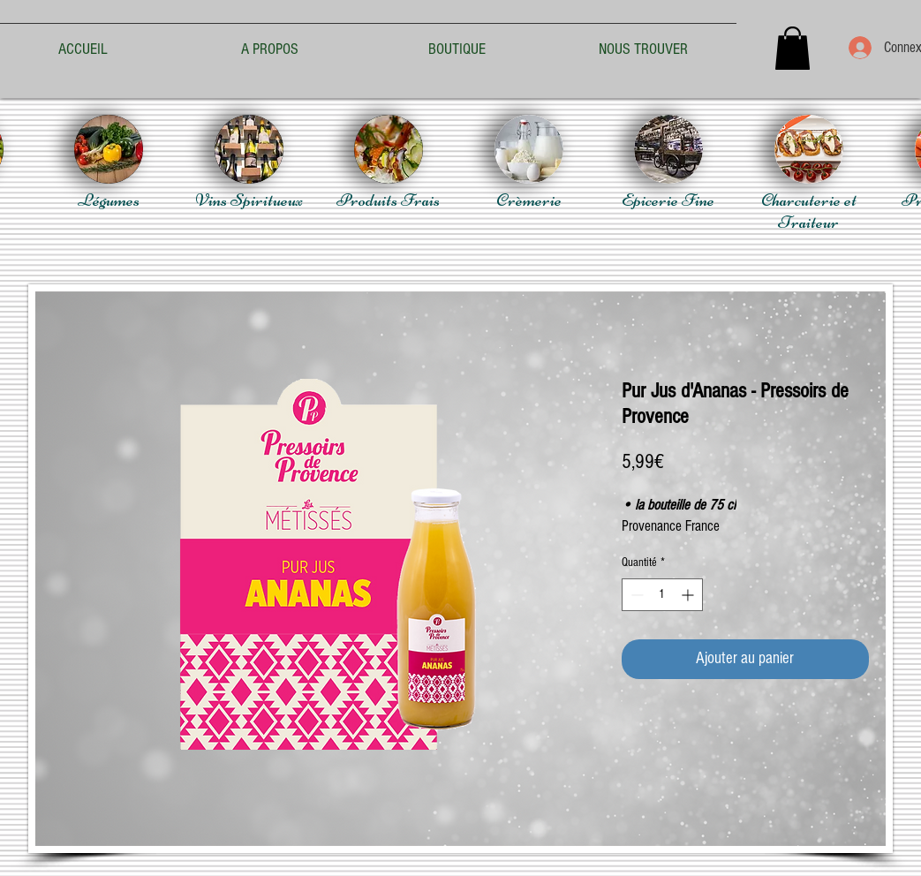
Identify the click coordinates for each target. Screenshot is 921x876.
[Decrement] (635, 594)
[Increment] (689, 594)
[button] (792, 48)
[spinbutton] (662, 594)
